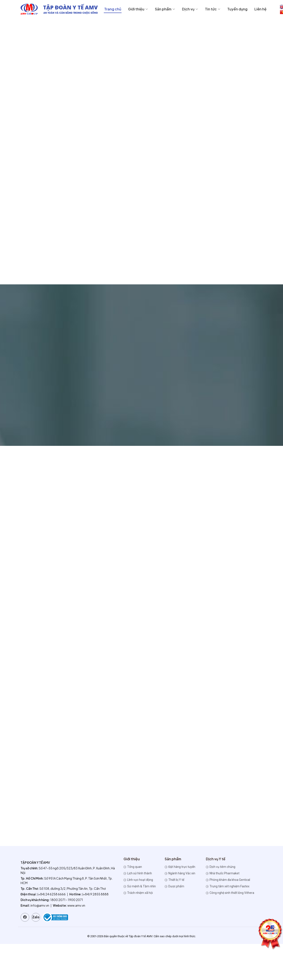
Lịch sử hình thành (138, 873)
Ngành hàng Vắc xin (180, 873)
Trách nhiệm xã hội (138, 892)
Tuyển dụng (237, 9)
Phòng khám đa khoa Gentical (228, 879)
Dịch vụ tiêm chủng (220, 866)
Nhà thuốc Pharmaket (222, 873)
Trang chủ (112, 9)
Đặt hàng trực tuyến (180, 866)
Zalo (35, 917)
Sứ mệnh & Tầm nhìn (140, 886)
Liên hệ (260, 9)
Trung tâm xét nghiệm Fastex (227, 886)
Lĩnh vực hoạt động (138, 879)
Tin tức (212, 9)
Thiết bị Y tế (174, 879)
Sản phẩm (165, 9)
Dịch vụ (190, 9)
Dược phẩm (174, 886)
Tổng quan (133, 866)
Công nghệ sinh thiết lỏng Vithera (230, 892)
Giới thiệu (138, 9)
